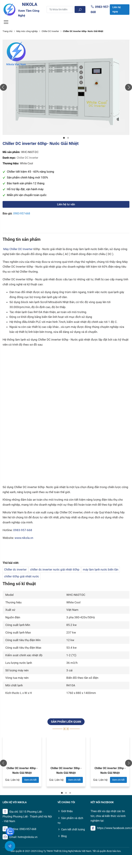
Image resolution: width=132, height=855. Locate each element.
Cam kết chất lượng (71, 829)
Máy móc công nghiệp (27, 31)
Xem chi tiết (30, 779)
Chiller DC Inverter (50, 31)
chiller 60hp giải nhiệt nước (21, 576)
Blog (62, 836)
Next (128, 87)
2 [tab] (68, 138)
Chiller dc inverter (15, 569)
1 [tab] (64, 138)
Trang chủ (7, 31)
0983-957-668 (21, 213)
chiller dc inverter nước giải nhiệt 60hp (54, 569)
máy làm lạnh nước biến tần (100, 569)
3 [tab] (70, 793)
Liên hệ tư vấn (66, 204)
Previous (3, 87)
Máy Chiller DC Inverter (18, 249)
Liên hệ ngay (116, 9)
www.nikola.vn (24, 538)
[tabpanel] (66, 87)
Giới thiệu (65, 811)
